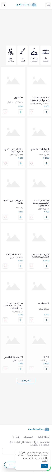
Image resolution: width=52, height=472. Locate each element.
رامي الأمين (44, 360)
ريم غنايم (19, 207)
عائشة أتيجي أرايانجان (15, 102)
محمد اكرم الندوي (16, 155)
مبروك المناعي (43, 309)
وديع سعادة (44, 155)
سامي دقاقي (18, 360)
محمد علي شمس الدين (39, 103)
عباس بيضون (43, 208)
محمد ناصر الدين (16, 257)
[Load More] (26, 380)
